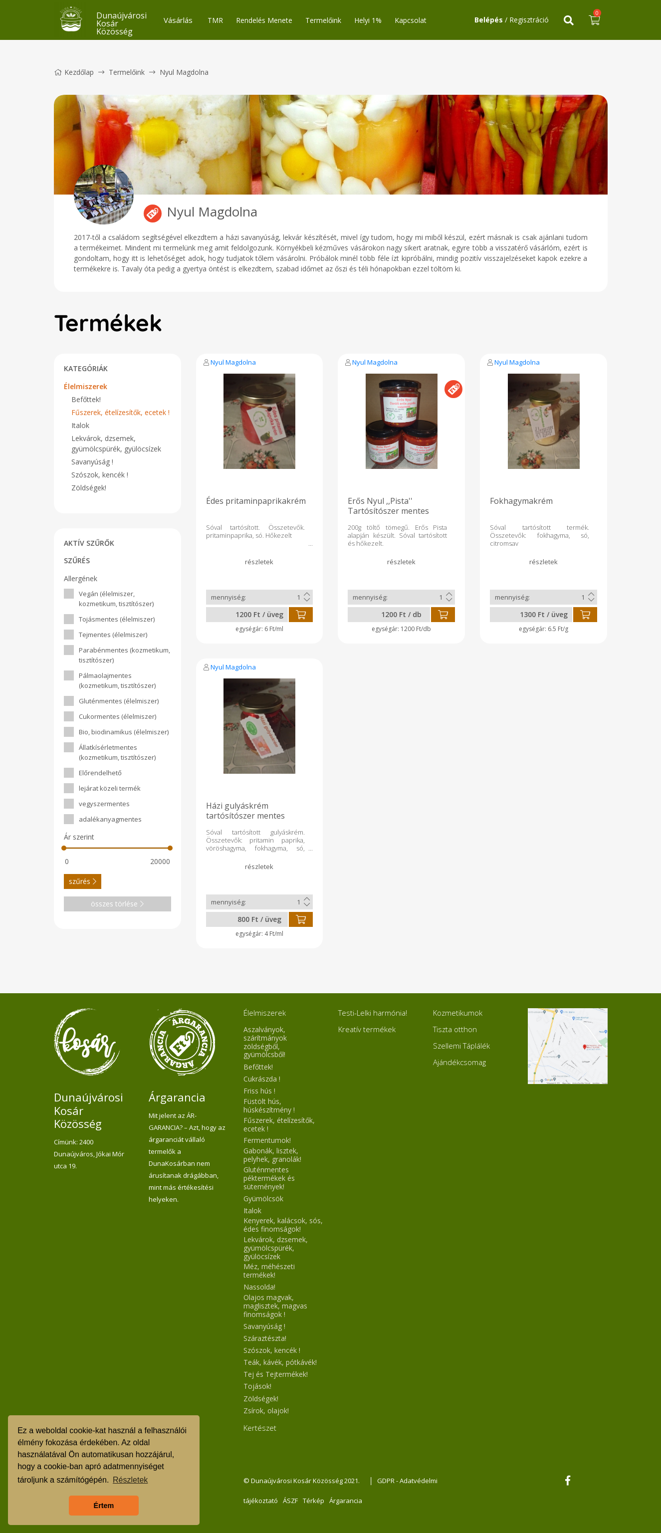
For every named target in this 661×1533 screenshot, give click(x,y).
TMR (215, 20)
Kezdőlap (74, 72)
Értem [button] (104, 1506)
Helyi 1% (368, 20)
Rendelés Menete (264, 20)
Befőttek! (86, 399)
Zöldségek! (88, 487)
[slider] (64, 848)
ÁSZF (290, 1500)
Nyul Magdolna (233, 362)
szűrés (82, 881)
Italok (80, 425)
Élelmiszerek (85, 386)
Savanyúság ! (92, 461)
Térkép (313, 1500)
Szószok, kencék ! (99, 474)
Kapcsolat (411, 20)
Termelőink (323, 20)
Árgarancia (345, 1500)
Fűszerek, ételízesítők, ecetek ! (120, 412)
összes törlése (117, 903)
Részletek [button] (130, 1480)
